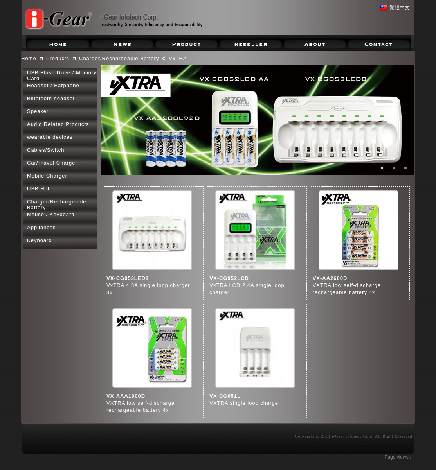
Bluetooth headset (51, 98)
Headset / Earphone (53, 85)
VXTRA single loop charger (244, 403)
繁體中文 (395, 8)
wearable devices (49, 137)
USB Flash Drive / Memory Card (62, 75)
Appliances (41, 227)
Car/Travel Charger (52, 163)
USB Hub (39, 189)
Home (28, 58)
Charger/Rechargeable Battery (119, 58)
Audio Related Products (58, 124)
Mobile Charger (47, 176)
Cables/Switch (45, 150)
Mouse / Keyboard (51, 214)
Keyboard (39, 240)
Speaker (38, 111)
